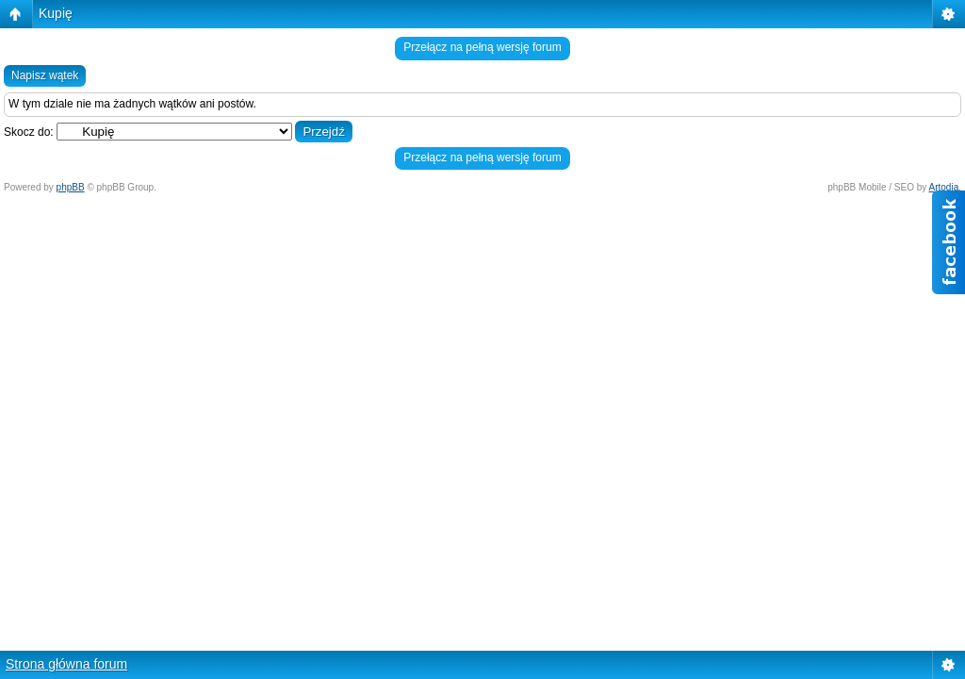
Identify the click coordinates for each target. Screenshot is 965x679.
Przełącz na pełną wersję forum (482, 47)
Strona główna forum (66, 663)
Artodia (944, 187)
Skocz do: (29, 132)
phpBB (71, 187)
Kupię (56, 13)
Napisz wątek (44, 75)
